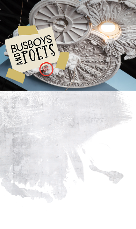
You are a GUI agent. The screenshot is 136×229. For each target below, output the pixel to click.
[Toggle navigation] (19, 10)
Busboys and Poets (37, 54)
